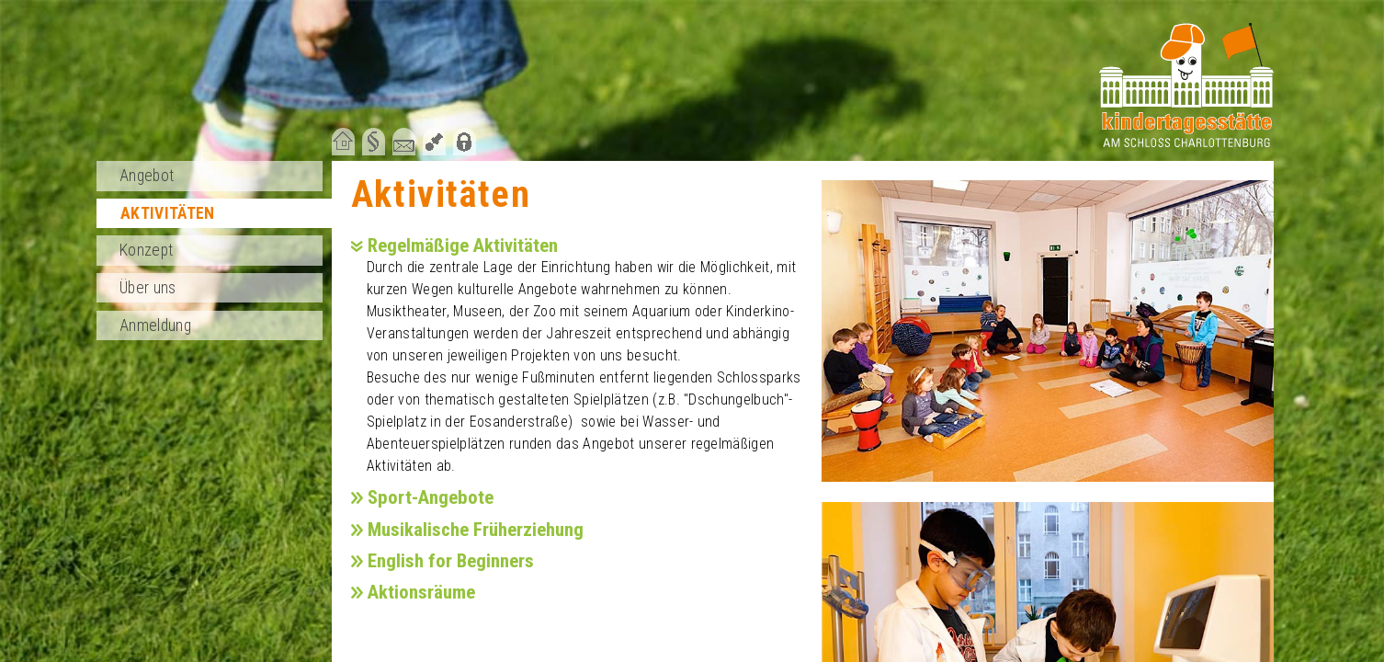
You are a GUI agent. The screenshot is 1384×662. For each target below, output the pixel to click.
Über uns (147, 288)
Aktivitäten (167, 213)
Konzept (146, 250)
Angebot (146, 175)
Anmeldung (155, 325)
